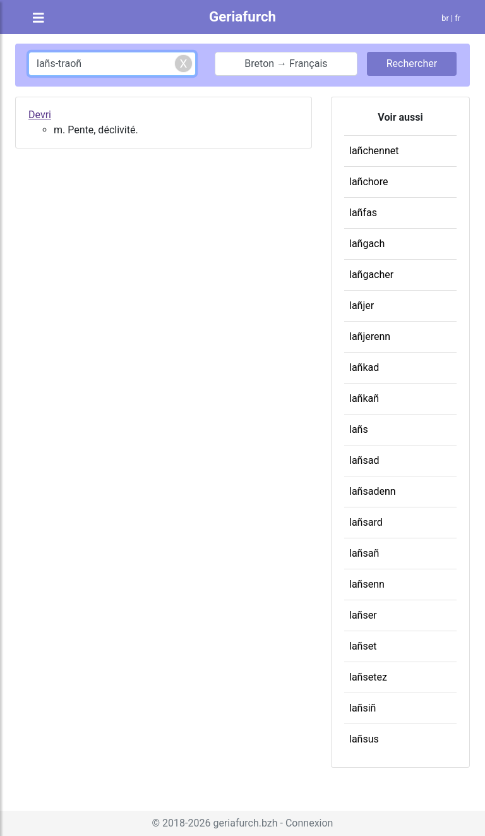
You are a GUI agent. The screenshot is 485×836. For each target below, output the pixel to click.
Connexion (309, 823)
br (445, 18)
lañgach (367, 244)
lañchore (368, 182)
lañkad (364, 367)
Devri (39, 115)
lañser (363, 615)
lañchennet (374, 151)
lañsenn (367, 584)
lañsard (366, 522)
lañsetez (368, 677)
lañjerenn (369, 336)
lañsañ (364, 553)
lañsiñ (362, 708)
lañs (358, 429)
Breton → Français (285, 64)
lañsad (364, 460)
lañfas (363, 213)
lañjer (361, 306)
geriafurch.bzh (245, 823)
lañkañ (364, 398)
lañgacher (371, 275)
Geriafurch (242, 16)
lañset (362, 646)
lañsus (364, 739)
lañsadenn (372, 491)
